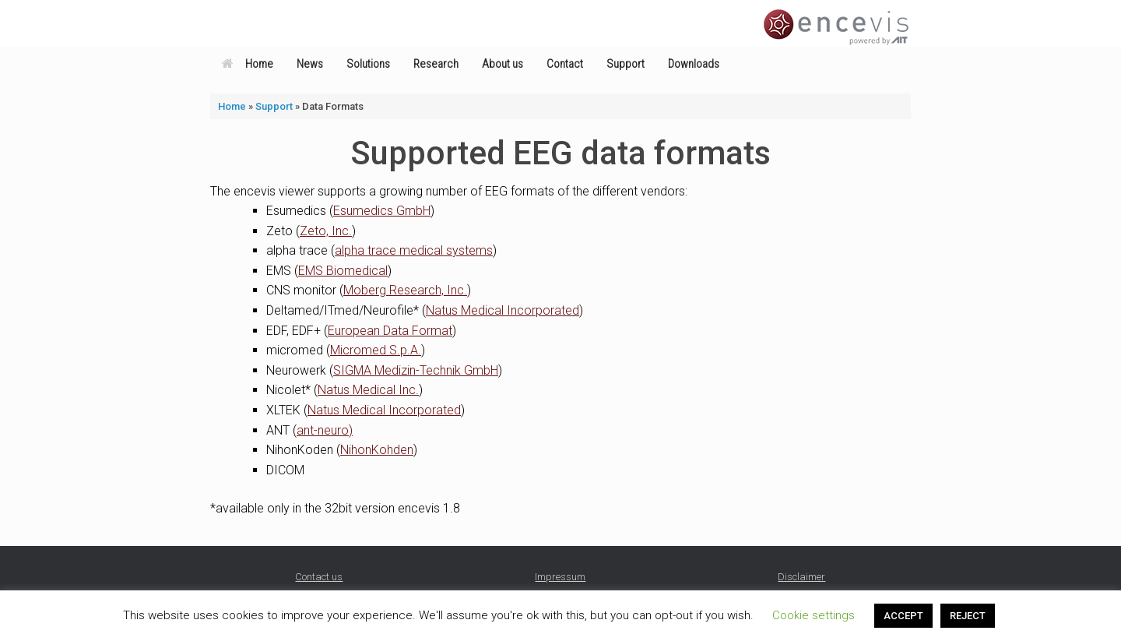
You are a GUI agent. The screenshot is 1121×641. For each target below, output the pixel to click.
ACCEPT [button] (903, 616)
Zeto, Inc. (326, 231)
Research (436, 64)
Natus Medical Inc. (368, 389)
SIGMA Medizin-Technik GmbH (415, 370)
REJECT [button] (968, 616)
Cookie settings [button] (813, 615)
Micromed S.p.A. (375, 350)
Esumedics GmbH (381, 210)
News (310, 64)
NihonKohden (376, 449)
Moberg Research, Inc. (405, 290)
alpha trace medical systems (414, 250)
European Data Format (390, 330)
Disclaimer (801, 577)
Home (247, 64)
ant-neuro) (325, 430)
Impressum (560, 577)
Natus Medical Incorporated (502, 310)
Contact (564, 64)
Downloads (693, 64)
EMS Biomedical (343, 270)
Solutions (368, 64)
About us (502, 64)
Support (625, 64)
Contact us (319, 577)
